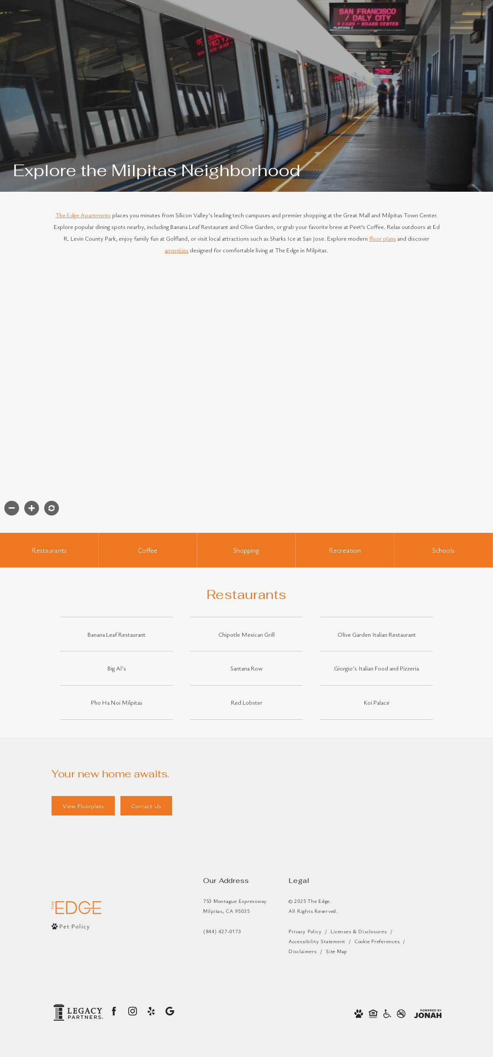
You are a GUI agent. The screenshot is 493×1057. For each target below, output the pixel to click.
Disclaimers (303, 950)
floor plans (382, 238)
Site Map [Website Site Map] (336, 950)
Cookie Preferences (376, 941)
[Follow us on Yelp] (151, 1011)
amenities (176, 250)
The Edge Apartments (83, 215)
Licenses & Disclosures (358, 931)
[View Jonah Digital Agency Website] (427, 1013)
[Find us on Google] (169, 1011)
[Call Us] (235, 931)
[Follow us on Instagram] (132, 1011)
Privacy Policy (305, 931)
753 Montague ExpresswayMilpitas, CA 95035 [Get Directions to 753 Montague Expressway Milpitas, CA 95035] (235, 905)
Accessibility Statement (317, 941)
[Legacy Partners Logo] (78, 1012)
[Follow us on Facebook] (114, 1011)
